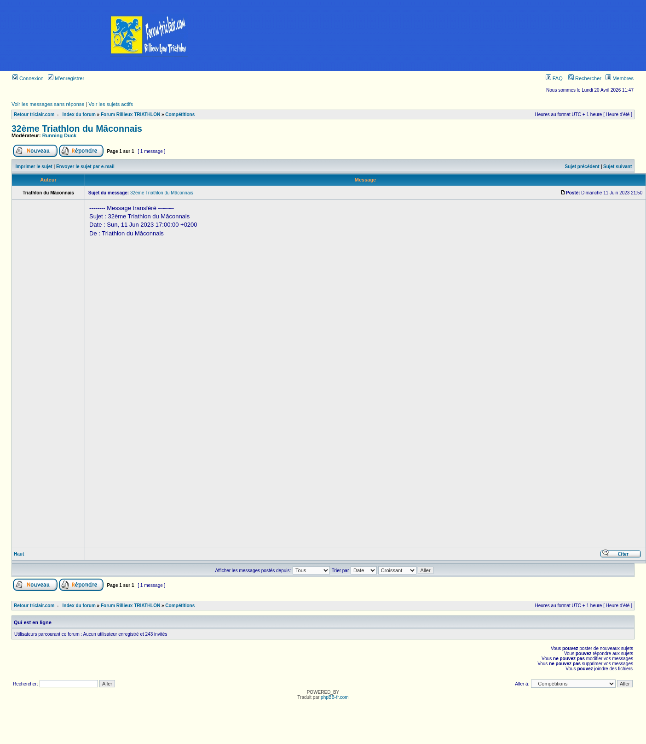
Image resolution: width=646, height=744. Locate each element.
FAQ (554, 78)
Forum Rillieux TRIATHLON (130, 114)
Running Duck (59, 135)
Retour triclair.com (34, 114)
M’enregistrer (66, 78)
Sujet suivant (617, 166)
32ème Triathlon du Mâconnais (77, 128)
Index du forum (79, 114)
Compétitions (180, 114)
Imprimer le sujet (34, 166)
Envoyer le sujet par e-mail (85, 166)
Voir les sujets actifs (110, 104)
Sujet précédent (582, 166)
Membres (620, 78)
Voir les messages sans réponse (48, 104)
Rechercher (584, 78)
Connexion (28, 78)
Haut (19, 554)
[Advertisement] (472, 35)
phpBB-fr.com (335, 697)
